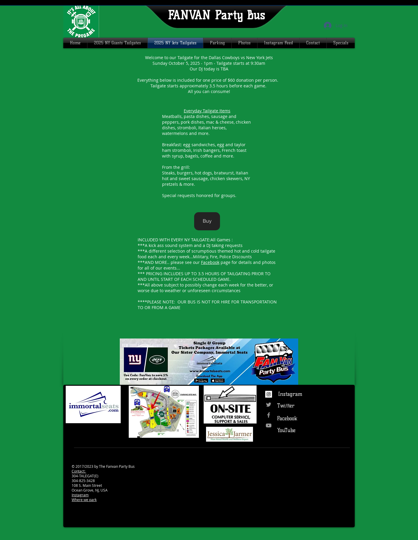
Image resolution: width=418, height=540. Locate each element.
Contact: (79, 471)
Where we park (84, 499)
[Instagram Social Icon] (268, 394)
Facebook (210, 262)
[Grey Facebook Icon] (268, 415)
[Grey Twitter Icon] (268, 404)
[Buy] (207, 221)
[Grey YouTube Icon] (268, 425)
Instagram (80, 494)
